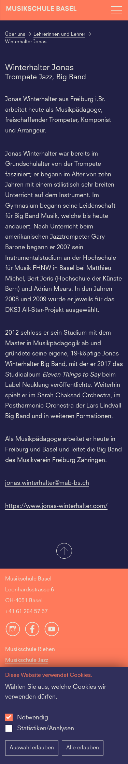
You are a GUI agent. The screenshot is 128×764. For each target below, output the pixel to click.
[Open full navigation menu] (116, 10)
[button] (64, 551)
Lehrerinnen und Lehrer (59, 34)
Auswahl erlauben (32, 748)
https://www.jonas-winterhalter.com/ (56, 506)
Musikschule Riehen (30, 649)
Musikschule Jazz (26, 660)
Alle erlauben (82, 748)
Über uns (15, 34)
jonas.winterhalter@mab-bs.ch (47, 483)
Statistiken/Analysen (45, 729)
